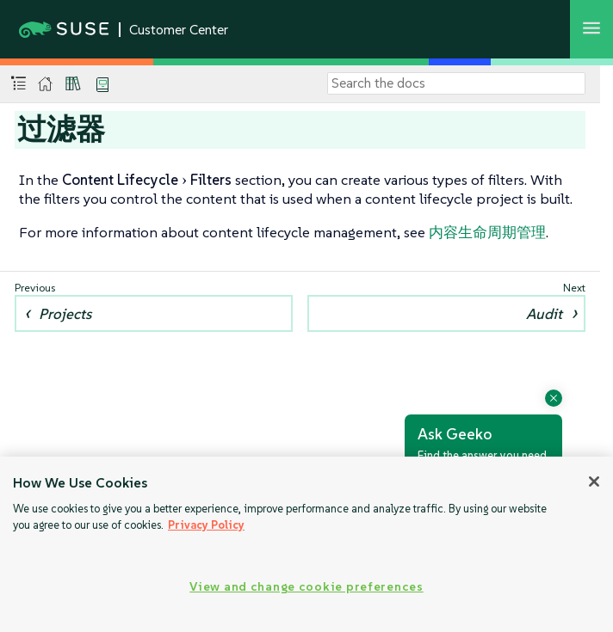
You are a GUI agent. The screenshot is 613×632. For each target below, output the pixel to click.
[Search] (456, 83)
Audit (544, 313)
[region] (306, 544)
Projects (65, 313)
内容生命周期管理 (487, 232)
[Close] (594, 481)
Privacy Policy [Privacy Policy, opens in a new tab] (206, 525)
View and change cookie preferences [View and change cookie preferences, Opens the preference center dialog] (306, 586)
